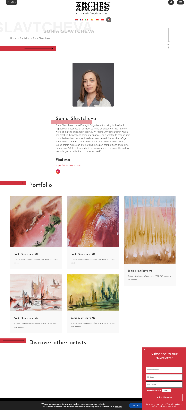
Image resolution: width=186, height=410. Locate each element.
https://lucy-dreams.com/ (68, 165)
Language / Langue (153, 406)
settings (118, 407)
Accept (136, 405)
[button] (11, 2)
